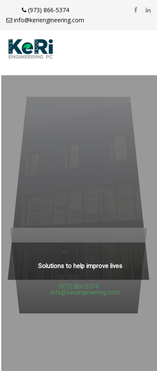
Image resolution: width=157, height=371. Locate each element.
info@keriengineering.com (45, 20)
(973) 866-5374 (45, 10)
